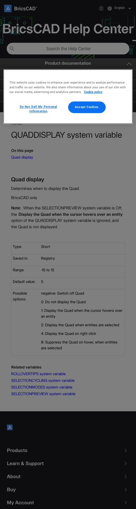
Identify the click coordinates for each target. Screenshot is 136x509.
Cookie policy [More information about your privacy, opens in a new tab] (93, 92)
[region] (68, 96)
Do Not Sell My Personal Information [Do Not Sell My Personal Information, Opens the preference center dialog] (38, 109)
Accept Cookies (87, 107)
